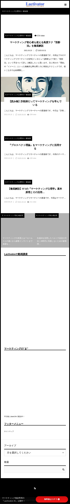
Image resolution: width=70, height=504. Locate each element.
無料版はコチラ (52, 499)
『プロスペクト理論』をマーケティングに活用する (35, 147)
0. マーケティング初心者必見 (12, 215)
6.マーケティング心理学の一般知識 (18, 36)
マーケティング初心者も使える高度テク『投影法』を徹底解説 (35, 44)
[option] (18, 230)
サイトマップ (9, 431)
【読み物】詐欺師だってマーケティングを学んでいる (35, 103)
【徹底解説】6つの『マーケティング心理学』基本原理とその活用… (35, 190)
